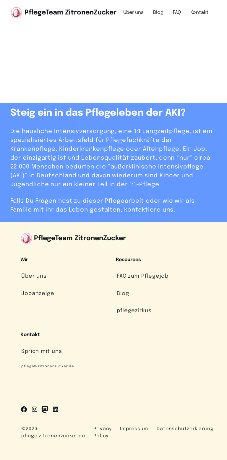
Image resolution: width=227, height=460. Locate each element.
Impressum (134, 428)
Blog (123, 293)
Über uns (34, 276)
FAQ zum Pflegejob (142, 276)
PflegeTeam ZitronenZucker (70, 12)
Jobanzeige (37, 293)
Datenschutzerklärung (185, 428)
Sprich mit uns (41, 351)
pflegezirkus (134, 310)
